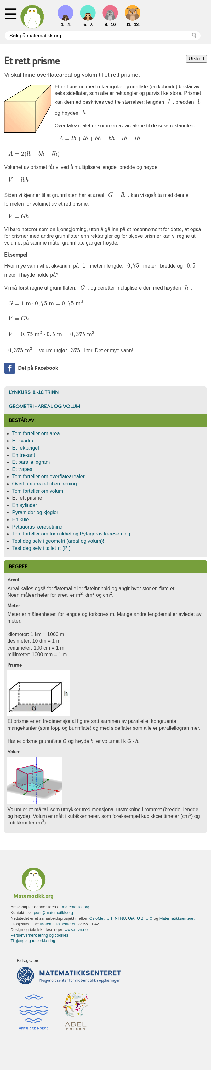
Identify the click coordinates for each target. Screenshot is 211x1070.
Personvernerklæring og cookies (40, 935)
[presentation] (169, 102)
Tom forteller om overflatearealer (48, 476)
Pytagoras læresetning (37, 526)
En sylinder (24, 505)
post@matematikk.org (53, 912)
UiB (140, 918)
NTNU (120, 918)
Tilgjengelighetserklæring (33, 940)
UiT (109, 918)
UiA (131, 918)
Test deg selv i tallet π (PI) (41, 548)
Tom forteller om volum (37, 491)
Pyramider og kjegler (35, 512)
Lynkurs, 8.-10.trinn (34, 392)
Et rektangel (25, 448)
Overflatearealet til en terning (44, 483)
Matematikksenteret (177, 918)
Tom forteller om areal (36, 433)
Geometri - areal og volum (44, 406)
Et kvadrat (23, 440)
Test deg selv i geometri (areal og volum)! (58, 541)
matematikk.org (75, 907)
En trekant (23, 455)
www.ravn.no (76, 929)
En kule (20, 519)
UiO (148, 918)
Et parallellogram (31, 462)
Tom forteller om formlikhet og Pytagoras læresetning (71, 533)
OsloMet (97, 918)
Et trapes (22, 469)
